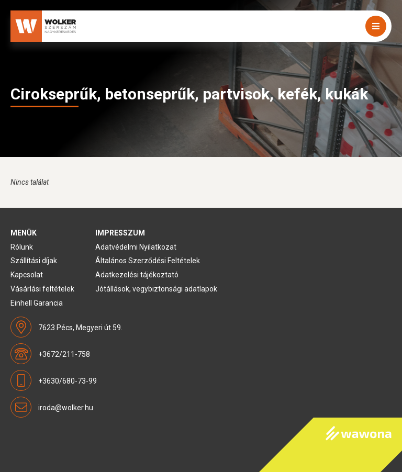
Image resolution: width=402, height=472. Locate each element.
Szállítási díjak (33, 260)
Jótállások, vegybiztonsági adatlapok (156, 289)
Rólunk (21, 247)
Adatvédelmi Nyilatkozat (135, 247)
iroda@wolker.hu (65, 407)
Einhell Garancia (36, 303)
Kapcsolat (26, 275)
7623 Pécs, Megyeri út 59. (80, 327)
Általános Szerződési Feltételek (147, 260)
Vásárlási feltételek (42, 289)
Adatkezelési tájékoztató (136, 275)
